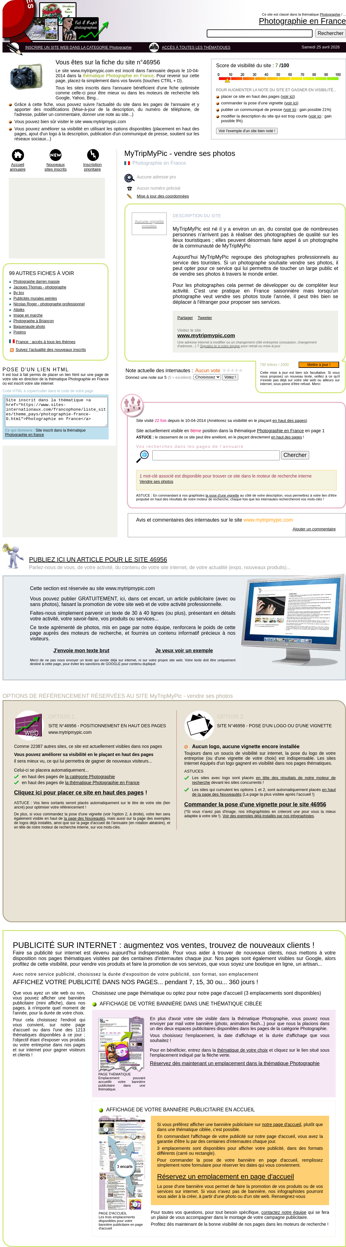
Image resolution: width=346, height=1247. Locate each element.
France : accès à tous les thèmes (46, 341)
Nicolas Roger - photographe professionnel (49, 304)
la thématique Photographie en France (102, 782)
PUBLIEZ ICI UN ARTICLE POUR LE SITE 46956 (98, 559)
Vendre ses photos (156, 481)
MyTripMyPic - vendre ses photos (179, 153)
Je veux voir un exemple (184, 650)
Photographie (330, 14)
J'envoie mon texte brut (81, 650)
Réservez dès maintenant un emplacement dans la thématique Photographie (234, 1063)
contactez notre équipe (283, 1212)
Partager (185, 317)
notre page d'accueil (281, 1124)
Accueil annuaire (18, 167)
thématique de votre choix (242, 1050)
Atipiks (18, 310)
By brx (18, 293)
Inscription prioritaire (92, 167)
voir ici (288, 96)
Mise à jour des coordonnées (163, 196)
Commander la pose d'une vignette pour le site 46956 (255, 804)
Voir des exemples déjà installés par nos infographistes (268, 816)
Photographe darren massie (36, 281)
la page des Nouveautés (84, 818)
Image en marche (27, 315)
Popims (19, 332)
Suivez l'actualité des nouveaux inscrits (51, 349)
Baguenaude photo (29, 326)
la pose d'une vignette (222, 495)
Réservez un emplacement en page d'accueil (225, 1176)
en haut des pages (289, 420)
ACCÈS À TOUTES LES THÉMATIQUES (196, 47)
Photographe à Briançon (33, 321)
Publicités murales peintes (35, 298)
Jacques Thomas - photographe (39, 287)
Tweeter (205, 317)
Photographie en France (302, 21)
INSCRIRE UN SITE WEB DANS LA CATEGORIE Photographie (78, 47)
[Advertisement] (57, 218)
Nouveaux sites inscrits (56, 167)
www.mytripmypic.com (206, 335)
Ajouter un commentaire (314, 529)
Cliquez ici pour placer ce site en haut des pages (79, 792)
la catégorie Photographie (90, 776)
